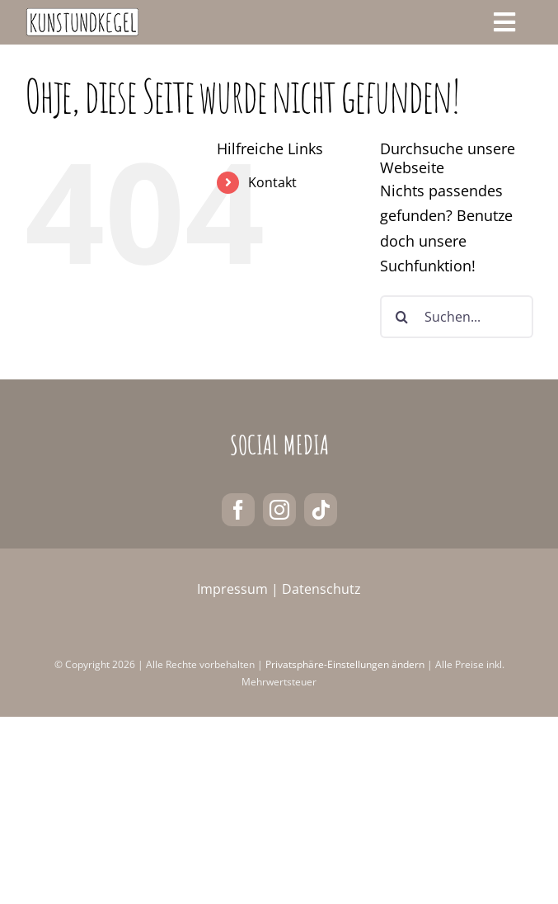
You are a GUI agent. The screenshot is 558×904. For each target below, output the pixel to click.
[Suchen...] (456, 316)
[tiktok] (320, 509)
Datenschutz (321, 589)
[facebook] (238, 509)
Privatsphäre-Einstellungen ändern (344, 664)
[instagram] (279, 509)
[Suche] (401, 316)
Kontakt (272, 182)
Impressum (232, 589)
